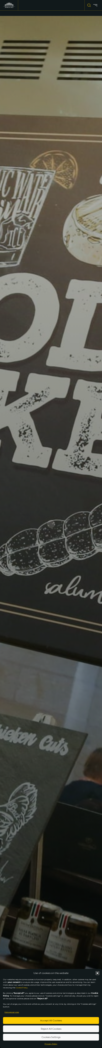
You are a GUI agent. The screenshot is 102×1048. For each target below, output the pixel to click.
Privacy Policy (51, 1044)
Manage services (12, 1012)
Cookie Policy (22, 987)
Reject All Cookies (51, 1028)
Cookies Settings (51, 1037)
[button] (97, 973)
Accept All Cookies (51, 1020)
